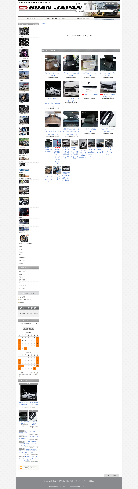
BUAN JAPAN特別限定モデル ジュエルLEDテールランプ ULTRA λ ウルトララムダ (57, 151)
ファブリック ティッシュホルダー (89, 65)
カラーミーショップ (53, 486)
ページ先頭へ (111, 475)
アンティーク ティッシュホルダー (53, 65)
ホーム (30, 18)
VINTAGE (24, 165)
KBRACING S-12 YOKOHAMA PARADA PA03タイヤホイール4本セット (28, 396)
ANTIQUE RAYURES (25, 176)
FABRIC (24, 65)
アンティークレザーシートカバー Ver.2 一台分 (48, 174)
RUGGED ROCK (24, 109)
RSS (26, 467)
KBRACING (24, 121)
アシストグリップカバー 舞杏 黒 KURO (33, 418)
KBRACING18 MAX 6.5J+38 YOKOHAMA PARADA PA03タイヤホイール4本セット (28, 451)
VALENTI (24, 213)
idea (20, 254)
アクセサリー (22, 285)
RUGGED (24, 76)
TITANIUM (24, 222)
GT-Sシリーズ (24, 87)
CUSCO (21, 263)
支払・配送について (56, 18)
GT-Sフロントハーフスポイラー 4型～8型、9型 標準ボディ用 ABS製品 (66, 149)
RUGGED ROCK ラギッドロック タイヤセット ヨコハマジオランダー (28, 458)
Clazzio (21, 252)
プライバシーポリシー (80, 481)
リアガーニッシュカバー (89, 89)
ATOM (33, 467)
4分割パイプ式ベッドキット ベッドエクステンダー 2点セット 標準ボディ (72, 123)
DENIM (24, 171)
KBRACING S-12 (24, 32)
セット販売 (22, 288)
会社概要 (22, 297)
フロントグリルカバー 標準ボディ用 (71, 91)
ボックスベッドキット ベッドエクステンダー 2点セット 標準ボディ (53, 123)
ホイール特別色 (24, 54)
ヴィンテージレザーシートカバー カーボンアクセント (109, 147)
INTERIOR (24, 143)
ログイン (80, 4)
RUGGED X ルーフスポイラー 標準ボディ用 (100, 146)
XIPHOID (24, 98)
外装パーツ (22, 271)
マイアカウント (99, 4)
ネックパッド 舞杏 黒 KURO (23, 418)
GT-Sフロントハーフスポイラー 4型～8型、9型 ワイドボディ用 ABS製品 (74, 149)
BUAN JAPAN (24, 191)
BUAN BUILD (24, 202)
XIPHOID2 (24, 43)
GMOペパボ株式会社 (75, 486)
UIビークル (22, 257)
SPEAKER (24, 182)
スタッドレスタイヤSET (26, 239)
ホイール (21, 283)
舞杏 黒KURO (24, 152)
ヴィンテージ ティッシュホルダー (71, 65)
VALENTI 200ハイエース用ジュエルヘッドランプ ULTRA (28, 443)
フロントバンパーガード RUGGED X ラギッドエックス (92, 148)
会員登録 (88, 4)
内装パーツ (22, 274)
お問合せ (81, 18)
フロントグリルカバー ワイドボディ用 (108, 89)
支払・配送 (52, 481)
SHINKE (21, 246)
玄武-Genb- (24, 230)
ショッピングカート (111, 3)
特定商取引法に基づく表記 (65, 481)
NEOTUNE (22, 260)
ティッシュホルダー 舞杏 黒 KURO (108, 65)
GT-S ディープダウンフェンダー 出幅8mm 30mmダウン (83, 148)
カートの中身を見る (28, 308)
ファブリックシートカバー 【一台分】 (57, 173)
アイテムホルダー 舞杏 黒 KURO (48, 145)
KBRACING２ (24, 132)
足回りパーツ (22, 277)
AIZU (20, 249)
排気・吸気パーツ (24, 280)
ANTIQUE (24, 159)
